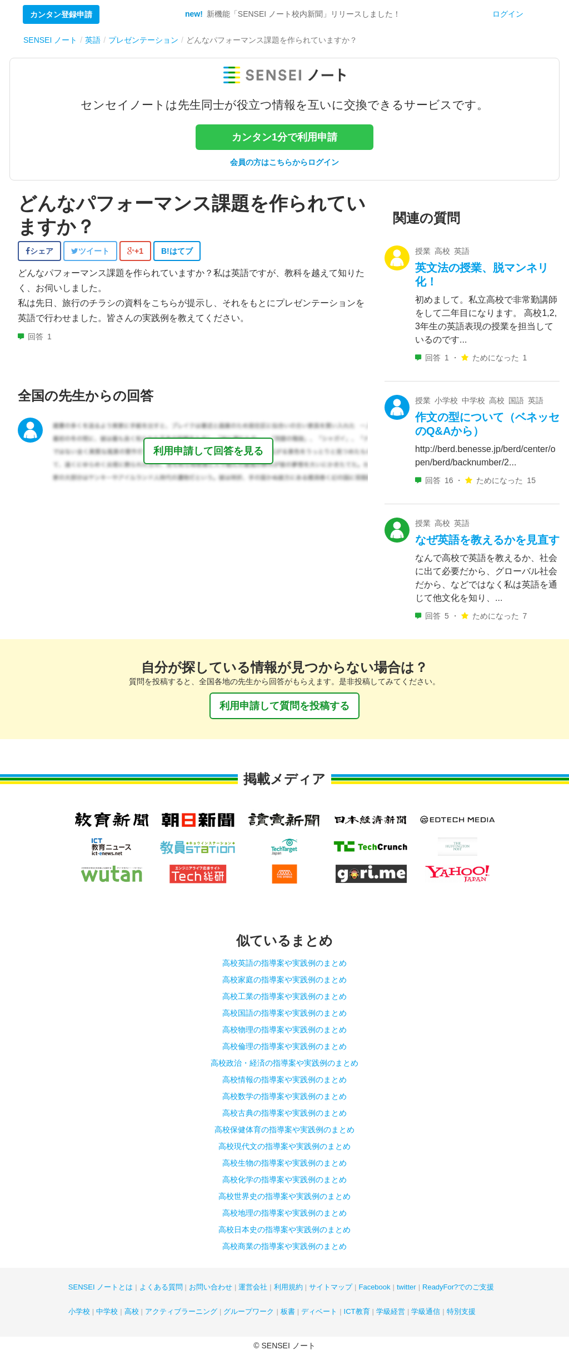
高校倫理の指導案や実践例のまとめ (284, 1046)
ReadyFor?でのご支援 (458, 1287)
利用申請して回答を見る (208, 450)
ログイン (507, 13)
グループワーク (248, 1311)
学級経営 (390, 1311)
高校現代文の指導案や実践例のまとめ (284, 1146)
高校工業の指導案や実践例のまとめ (284, 996)
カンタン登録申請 (61, 14)
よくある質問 (161, 1287)
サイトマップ (330, 1287)
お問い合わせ (210, 1287)
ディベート (319, 1311)
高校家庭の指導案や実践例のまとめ (284, 979)
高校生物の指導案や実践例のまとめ (284, 1162)
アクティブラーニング (181, 1311)
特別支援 (461, 1311)
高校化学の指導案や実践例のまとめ (284, 1179)
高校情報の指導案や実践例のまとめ (284, 1079)
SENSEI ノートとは (100, 1287)
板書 (288, 1311)
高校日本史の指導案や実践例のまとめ (284, 1229)
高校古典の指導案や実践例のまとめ (284, 1112)
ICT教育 (357, 1311)
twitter (406, 1287)
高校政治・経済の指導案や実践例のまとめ (284, 1062)
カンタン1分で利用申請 (284, 137)
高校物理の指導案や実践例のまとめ (284, 1029)
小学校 (79, 1311)
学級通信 (425, 1311)
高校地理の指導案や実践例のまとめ (284, 1212)
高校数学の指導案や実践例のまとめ (284, 1096)
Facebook (374, 1287)
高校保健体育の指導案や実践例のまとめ (284, 1129)
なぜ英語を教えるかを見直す (487, 540)
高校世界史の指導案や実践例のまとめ (284, 1196)
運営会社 (252, 1287)
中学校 (107, 1311)
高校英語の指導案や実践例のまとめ (284, 962)
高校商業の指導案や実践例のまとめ (284, 1246)
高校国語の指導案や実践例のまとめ (284, 1012)
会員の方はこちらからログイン (284, 162)
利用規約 (288, 1287)
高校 (131, 1311)
